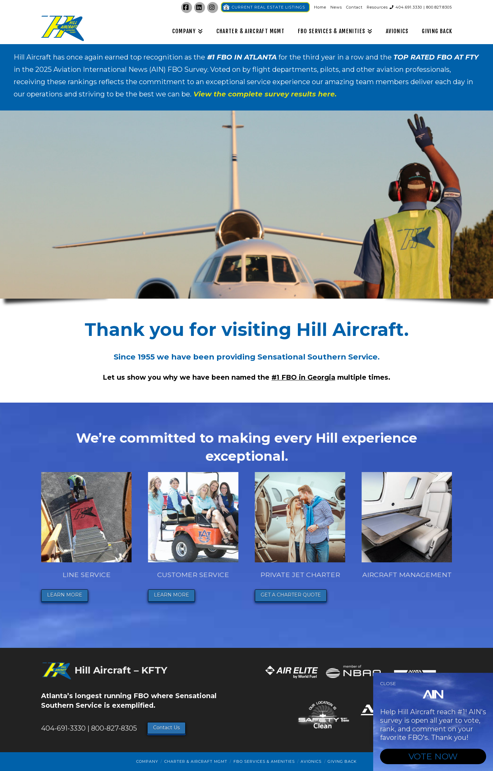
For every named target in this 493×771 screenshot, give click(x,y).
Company (147, 761)
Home (320, 7)
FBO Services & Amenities (264, 761)
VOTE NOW (433, 756)
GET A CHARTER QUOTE (293, 595)
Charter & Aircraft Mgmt (195, 761)
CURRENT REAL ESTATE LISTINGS (268, 7)
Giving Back (342, 761)
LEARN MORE (67, 595)
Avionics (311, 761)
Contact (354, 7)
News (336, 7)
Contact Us (166, 727)
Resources (377, 7)
